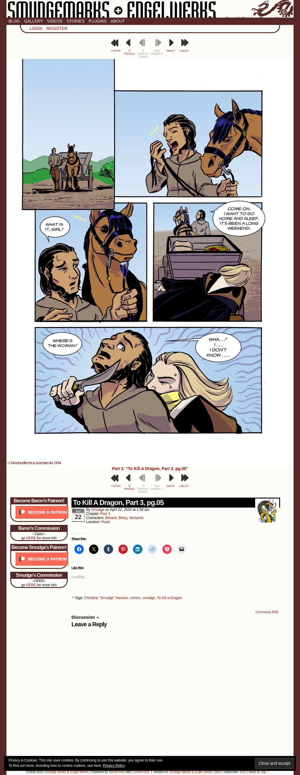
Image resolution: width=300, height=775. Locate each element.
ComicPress (141, 772)
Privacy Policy (114, 766)
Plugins (97, 21)
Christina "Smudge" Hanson (106, 598)
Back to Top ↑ (258, 772)
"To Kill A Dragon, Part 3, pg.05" (157, 468)
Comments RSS (267, 612)
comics (135, 598)
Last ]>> (184, 50)
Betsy (123, 518)
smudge (97, 510)
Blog (14, 21)
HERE (31, 538)
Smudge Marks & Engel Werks (150, 8)
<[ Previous (129, 52)
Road (105, 522)
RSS (243, 772)
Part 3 (117, 468)
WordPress (117, 772)
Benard (111, 518)
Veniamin (136, 518)
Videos (54, 21)
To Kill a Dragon (169, 598)
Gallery (33, 21)
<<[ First (115, 50)
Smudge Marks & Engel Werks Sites (195, 772)
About (118, 21)
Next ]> (170, 50)
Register (56, 28)
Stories (75, 21)
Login (36, 28)
